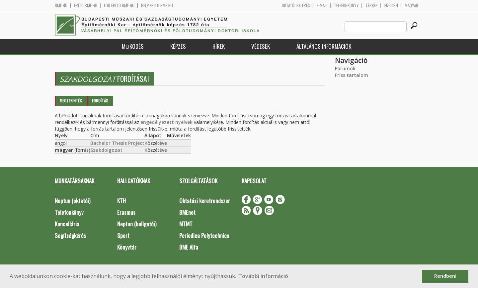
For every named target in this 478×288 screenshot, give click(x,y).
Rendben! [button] (445, 276)
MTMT (186, 224)
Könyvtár (126, 247)
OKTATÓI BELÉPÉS (296, 5)
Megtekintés (71, 100)
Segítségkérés (70, 235)
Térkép (371, 5)
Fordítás (100, 100)
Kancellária (67, 224)
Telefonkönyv (346, 5)
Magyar (411, 5)
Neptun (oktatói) (72, 201)
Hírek (218, 46)
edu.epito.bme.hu (119, 5)
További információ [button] (263, 276)
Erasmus (126, 212)
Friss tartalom (351, 75)
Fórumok (345, 68)
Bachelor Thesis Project (117, 143)
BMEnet (187, 212)
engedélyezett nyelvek (166, 122)
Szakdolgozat (106, 150)
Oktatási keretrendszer (204, 201)
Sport (123, 235)
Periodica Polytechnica (204, 235)
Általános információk (323, 46)
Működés (133, 46)
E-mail (322, 5)
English (391, 5)
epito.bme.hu (85, 5)
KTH (121, 201)
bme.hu (61, 5)
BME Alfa (188, 247)
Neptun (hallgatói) (136, 224)
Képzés (178, 46)
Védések (260, 46)
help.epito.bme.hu (157, 5)
